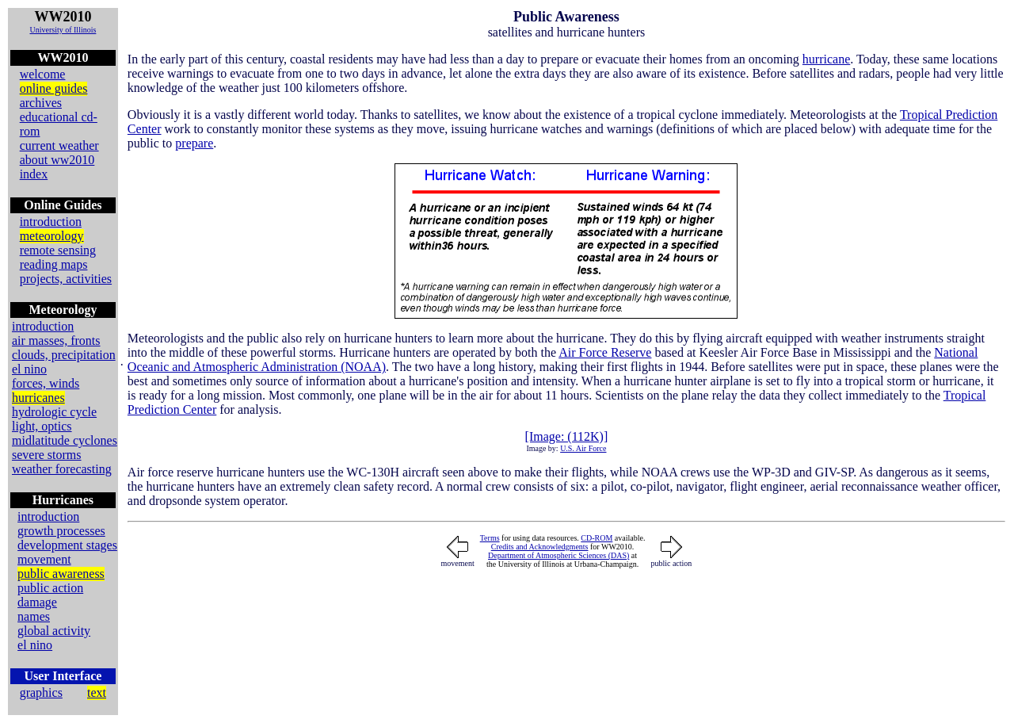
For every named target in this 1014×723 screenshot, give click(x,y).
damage (37, 602)
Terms (490, 538)
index (34, 174)
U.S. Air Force (583, 448)
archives (41, 102)
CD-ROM (596, 538)
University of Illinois (62, 29)
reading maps (54, 264)
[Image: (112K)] (566, 436)
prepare (194, 143)
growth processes (61, 530)
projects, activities (66, 278)
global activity (53, 630)
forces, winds (45, 383)
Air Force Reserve (604, 352)
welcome (43, 74)
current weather (59, 145)
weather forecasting (62, 469)
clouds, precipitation (64, 355)
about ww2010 (57, 159)
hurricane (826, 59)
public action (50, 588)
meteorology (52, 236)
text (96, 692)
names (33, 616)
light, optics (42, 426)
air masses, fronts (56, 340)
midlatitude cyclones (64, 440)
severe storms (47, 454)
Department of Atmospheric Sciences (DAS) (558, 555)
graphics (41, 692)
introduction (51, 221)
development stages (67, 545)
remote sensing (58, 250)
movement (44, 559)
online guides (54, 88)
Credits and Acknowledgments (540, 546)
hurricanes (38, 397)
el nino (29, 369)
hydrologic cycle (54, 412)
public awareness (61, 573)
